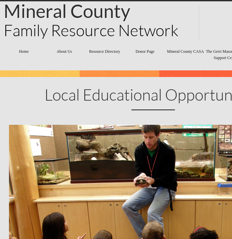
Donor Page (144, 51)
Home (24, 51)
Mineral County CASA (185, 51)
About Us (64, 51)
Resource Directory (104, 51)
